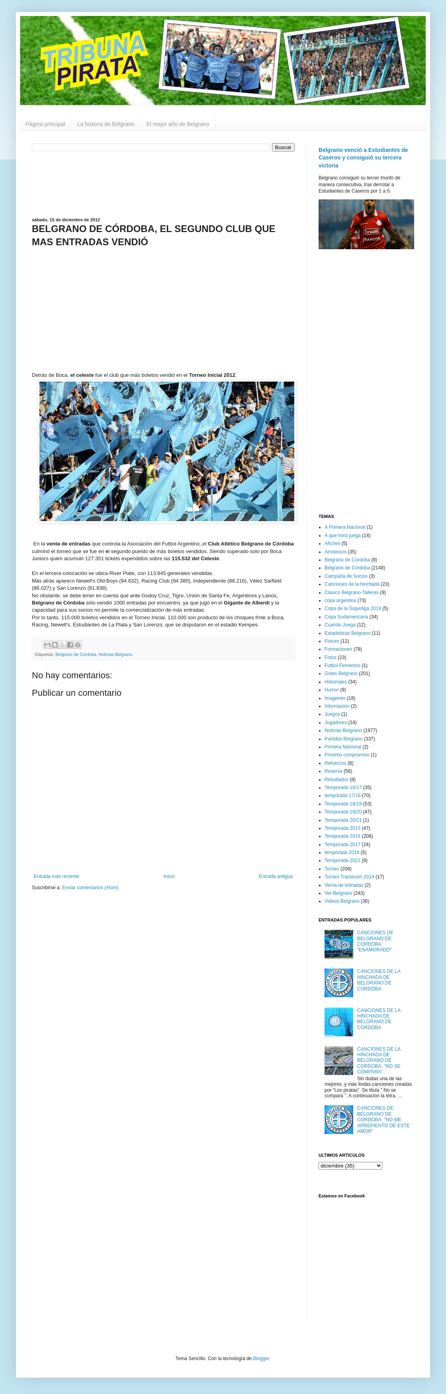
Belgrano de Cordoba (75, 654)
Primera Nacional (343, 747)
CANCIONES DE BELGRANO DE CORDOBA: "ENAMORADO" (375, 941)
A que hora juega (343, 535)
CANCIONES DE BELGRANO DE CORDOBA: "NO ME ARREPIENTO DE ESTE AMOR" (383, 1119)
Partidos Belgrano (343, 739)
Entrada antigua (276, 876)
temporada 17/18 (343, 795)
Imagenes (335, 698)
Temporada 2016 (342, 836)
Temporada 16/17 (343, 787)
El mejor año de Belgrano (178, 124)
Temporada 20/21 (343, 820)
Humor (332, 690)
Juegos (332, 714)
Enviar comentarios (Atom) (90, 887)
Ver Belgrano (338, 893)
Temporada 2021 (342, 860)
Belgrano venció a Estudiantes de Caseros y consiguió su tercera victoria (363, 158)
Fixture (332, 641)
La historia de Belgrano (106, 124)
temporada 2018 (342, 852)
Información (337, 706)
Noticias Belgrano (116, 654)
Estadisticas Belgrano (347, 633)
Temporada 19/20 (343, 812)
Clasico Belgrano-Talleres (352, 592)
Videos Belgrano (342, 901)
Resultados (336, 779)
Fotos (330, 657)
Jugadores (336, 722)
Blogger (261, 1358)
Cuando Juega (340, 625)
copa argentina (340, 600)
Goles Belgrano (341, 673)
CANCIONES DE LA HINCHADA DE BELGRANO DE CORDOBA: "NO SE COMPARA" (379, 1060)
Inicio (169, 876)
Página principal (45, 124)
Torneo (332, 869)
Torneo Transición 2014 (349, 877)
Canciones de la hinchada (352, 584)
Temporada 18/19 (343, 804)
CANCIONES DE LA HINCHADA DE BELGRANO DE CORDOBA (379, 980)
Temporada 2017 (342, 844)
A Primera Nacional (345, 527)
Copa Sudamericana (346, 617)
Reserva (333, 771)
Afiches (332, 543)
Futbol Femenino (342, 665)
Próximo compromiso (347, 755)
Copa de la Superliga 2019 (353, 608)
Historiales (336, 682)
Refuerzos (335, 763)
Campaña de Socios (346, 576)
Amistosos (335, 552)
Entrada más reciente (56, 876)
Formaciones (338, 649)
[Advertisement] (163, 183)
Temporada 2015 (342, 828)
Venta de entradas (344, 885)
